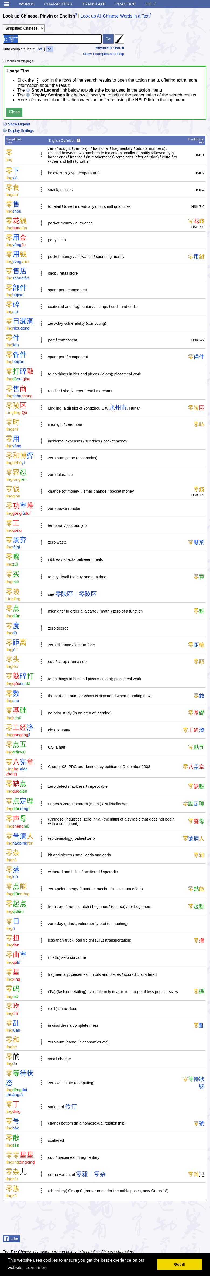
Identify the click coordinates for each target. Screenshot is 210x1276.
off (40, 49)
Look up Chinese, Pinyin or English (39, 16)
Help (151, 4)
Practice (125, 4)
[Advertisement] (164, 1219)
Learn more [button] (37, 1267)
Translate (93, 4)
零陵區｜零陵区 (76, 593)
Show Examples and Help (103, 54)
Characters (58, 4)
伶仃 (71, 1106)
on (50, 49)
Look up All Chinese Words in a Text (115, 16)
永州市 (118, 407)
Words (27, 4)
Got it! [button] (179, 1264)
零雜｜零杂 (91, 1174)
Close (14, 112)
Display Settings (18, 131)
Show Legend (16, 124)
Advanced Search (110, 48)
